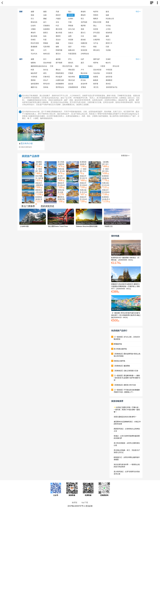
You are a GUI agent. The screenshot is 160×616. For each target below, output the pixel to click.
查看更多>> (125, 156)
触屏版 (74, 502)
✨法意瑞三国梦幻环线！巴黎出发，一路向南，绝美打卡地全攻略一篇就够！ (127, 409)
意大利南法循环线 (120, 349)
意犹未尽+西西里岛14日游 (39, 185)
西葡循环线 (118, 344)
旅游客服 (72, 489)
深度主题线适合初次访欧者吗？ (125, 417)
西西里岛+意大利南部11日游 (39, 192)
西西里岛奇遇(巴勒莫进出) (61, 199)
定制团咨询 (104, 489)
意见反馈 (89, 506)
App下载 (84, 502)
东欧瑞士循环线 (119, 361)
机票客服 (88, 489)
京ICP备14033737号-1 (76, 506)
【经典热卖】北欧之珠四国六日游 (126, 371)
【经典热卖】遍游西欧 (122, 366)
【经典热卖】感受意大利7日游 (125, 385)
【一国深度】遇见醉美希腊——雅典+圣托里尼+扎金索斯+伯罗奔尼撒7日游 (127, 378)
